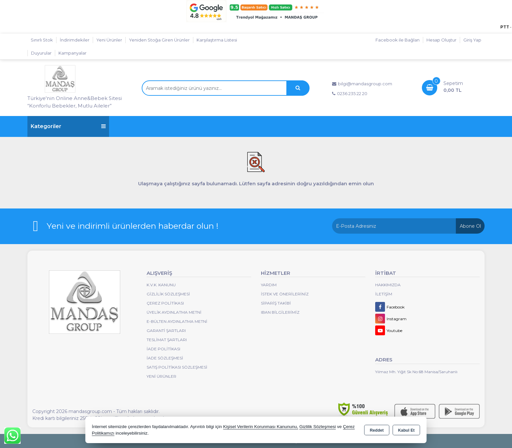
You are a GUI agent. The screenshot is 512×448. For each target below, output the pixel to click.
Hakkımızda (388, 284)
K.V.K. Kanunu (161, 284)
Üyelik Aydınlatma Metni (174, 312)
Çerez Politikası (165, 303)
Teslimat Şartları (167, 339)
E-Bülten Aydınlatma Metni (177, 321)
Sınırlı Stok (42, 39)
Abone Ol (470, 226)
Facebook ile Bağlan (398, 39)
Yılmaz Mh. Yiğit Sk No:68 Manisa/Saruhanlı (416, 371)
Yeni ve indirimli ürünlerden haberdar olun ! (132, 226)
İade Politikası (163, 348)
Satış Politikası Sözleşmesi (177, 367)
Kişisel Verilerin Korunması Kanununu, (260, 426)
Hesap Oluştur (441, 39)
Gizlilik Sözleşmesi (168, 293)
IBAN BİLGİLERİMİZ (280, 312)
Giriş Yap (472, 39)
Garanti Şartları (166, 330)
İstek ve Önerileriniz (285, 293)
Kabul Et (406, 430)
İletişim (383, 293)
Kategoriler (68, 126)
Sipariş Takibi (276, 303)
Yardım (269, 284)
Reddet (377, 430)
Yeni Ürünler (161, 376)
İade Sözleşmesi (165, 358)
